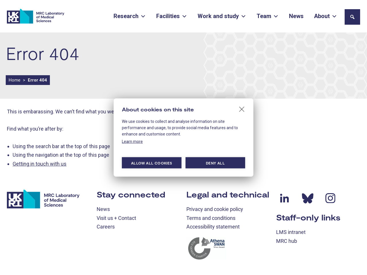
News (296, 16)
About (325, 16)
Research (130, 16)
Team (268, 16)
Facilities (171, 16)
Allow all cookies (151, 162)
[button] (352, 17)
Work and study (222, 16)
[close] (241, 109)
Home (14, 80)
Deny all (215, 162)
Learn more (132, 141)
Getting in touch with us (40, 164)
